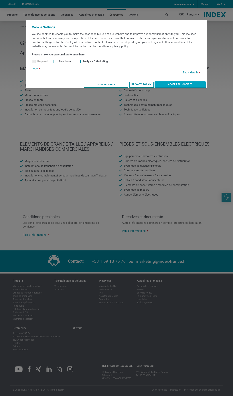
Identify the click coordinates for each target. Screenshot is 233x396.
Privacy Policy (162, 84)
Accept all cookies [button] (190, 84)
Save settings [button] (136, 84)
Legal (35, 68)
